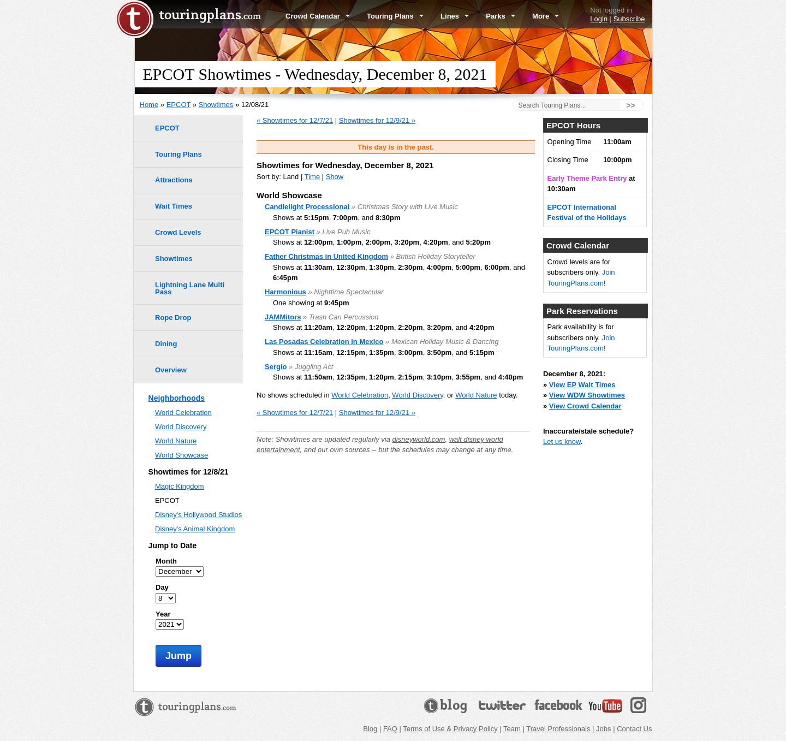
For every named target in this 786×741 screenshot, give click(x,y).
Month (166, 561)
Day (162, 587)
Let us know (562, 441)
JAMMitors (283, 317)
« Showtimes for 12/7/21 (295, 120)
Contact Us (634, 729)
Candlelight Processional (307, 207)
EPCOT (178, 104)
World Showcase (181, 455)
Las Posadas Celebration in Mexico (324, 341)
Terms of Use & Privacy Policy (450, 729)
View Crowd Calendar (585, 406)
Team (512, 729)
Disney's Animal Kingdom (195, 529)
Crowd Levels (178, 232)
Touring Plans (395, 16)
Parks (500, 16)
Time (312, 177)
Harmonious (285, 292)
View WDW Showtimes (587, 395)
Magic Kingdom (179, 486)
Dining (166, 344)
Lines (454, 16)
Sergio (276, 367)
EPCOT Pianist (289, 232)
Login (599, 19)
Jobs (603, 729)
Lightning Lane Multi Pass (189, 288)
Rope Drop (173, 317)
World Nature (476, 395)
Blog (370, 729)
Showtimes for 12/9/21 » (377, 120)
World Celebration (359, 395)
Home (149, 104)
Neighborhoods (176, 398)
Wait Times (173, 206)
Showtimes (216, 104)
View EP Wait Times (582, 385)
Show (335, 177)
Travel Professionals (558, 729)
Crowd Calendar (317, 16)
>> (630, 105)
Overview (171, 370)
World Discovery (417, 395)
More (545, 16)
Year (163, 614)
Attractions (174, 180)
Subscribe (629, 19)
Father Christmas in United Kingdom (326, 256)
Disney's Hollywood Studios (198, 515)
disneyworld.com (418, 439)
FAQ (390, 729)
